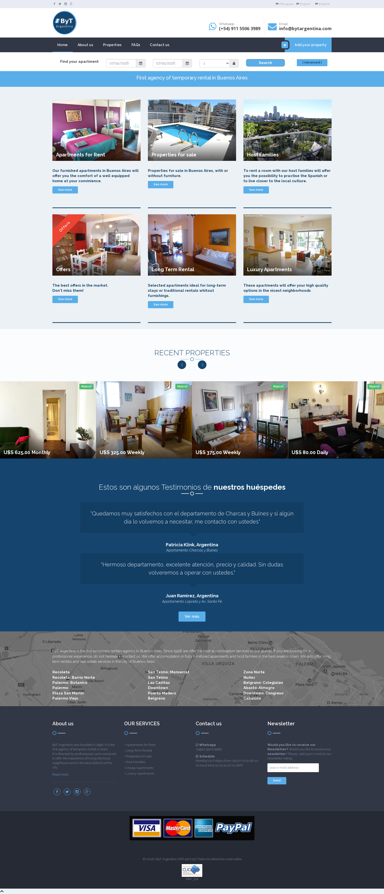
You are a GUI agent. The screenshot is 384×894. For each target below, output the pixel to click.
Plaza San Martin (68, 693)
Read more (60, 774)
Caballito (252, 698)
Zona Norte (254, 672)
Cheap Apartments (140, 768)
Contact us (159, 45)
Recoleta (61, 672)
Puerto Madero (162, 693)
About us (85, 45)
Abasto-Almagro (259, 688)
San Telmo (158, 677)
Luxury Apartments (140, 773)
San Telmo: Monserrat (168, 672)
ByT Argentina (166, 859)
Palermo (60, 688)
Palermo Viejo (65, 698)
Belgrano (156, 698)
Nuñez (249, 677)
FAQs (136, 45)
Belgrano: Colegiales (263, 682)
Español (322, 4)
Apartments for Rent (141, 745)
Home (62, 45)
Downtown (158, 688)
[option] (48, 420)
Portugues (284, 4)
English (303, 4)
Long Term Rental (139, 750)
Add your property (306, 44)
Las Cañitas (159, 682)
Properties (112, 45)
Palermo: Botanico (69, 682)
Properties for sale (139, 756)
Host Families (135, 762)
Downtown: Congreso (263, 693)
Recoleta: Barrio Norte (73, 677)
